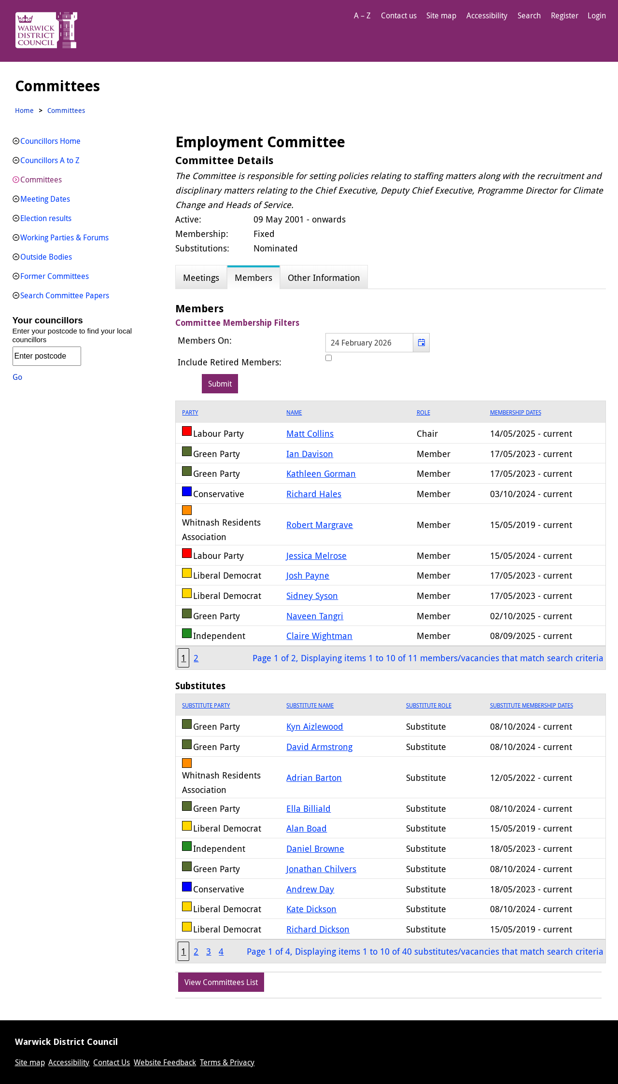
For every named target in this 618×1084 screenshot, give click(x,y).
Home (24, 110)
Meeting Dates (45, 199)
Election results (45, 218)
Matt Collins (310, 433)
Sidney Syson (312, 595)
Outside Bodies (46, 256)
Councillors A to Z (50, 160)
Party (190, 412)
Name (294, 412)
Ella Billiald (308, 808)
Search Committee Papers (64, 295)
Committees (41, 179)
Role (423, 412)
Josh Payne (307, 575)
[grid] (390, 535)
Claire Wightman (319, 635)
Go (17, 377)
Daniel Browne (315, 848)
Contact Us (111, 1062)
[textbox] (377, 342)
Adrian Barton (314, 777)
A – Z (362, 15)
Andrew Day (310, 889)
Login (597, 15)
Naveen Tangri (314, 616)
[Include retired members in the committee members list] (328, 358)
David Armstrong (319, 746)
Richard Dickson (318, 929)
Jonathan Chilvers (321, 869)
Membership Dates (515, 412)
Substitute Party (206, 705)
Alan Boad (306, 828)
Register (564, 15)
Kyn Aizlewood (314, 726)
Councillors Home (50, 141)
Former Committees (54, 276)
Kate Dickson (311, 909)
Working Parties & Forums (64, 237)
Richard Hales (313, 494)
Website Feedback (165, 1062)
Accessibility (486, 15)
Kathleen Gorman (321, 473)
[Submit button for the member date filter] (220, 383)
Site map (441, 15)
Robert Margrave (319, 524)
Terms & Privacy (227, 1062)
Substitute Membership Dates (531, 705)
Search (529, 15)
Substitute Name (310, 705)
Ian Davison (309, 453)
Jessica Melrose (316, 555)
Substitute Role (428, 705)
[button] (421, 343)
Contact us (399, 15)
